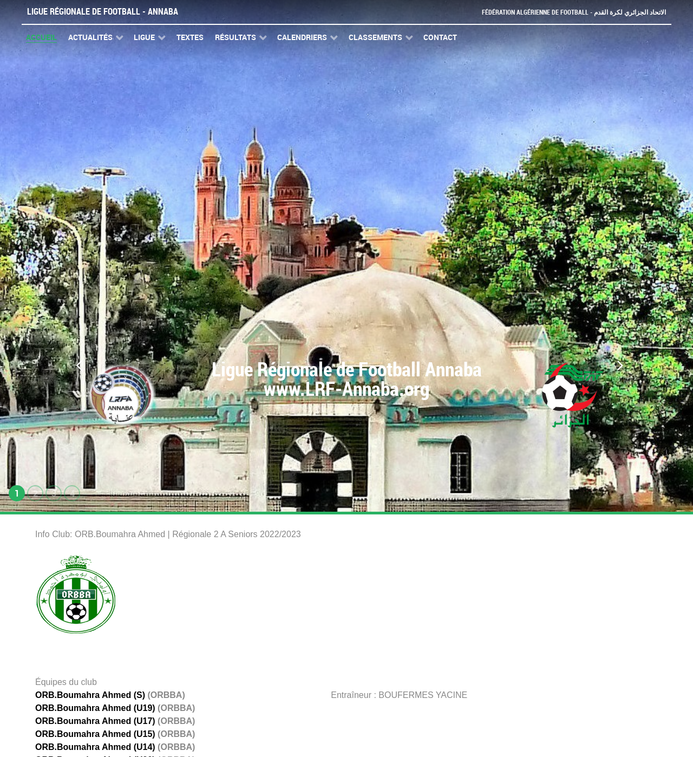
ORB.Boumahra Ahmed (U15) (95, 734)
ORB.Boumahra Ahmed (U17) (95, 721)
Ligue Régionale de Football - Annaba (102, 11)
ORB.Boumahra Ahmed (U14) (95, 747)
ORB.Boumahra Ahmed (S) (90, 695)
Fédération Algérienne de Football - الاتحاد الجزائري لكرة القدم (569, 12)
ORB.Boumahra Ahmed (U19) (95, 708)
